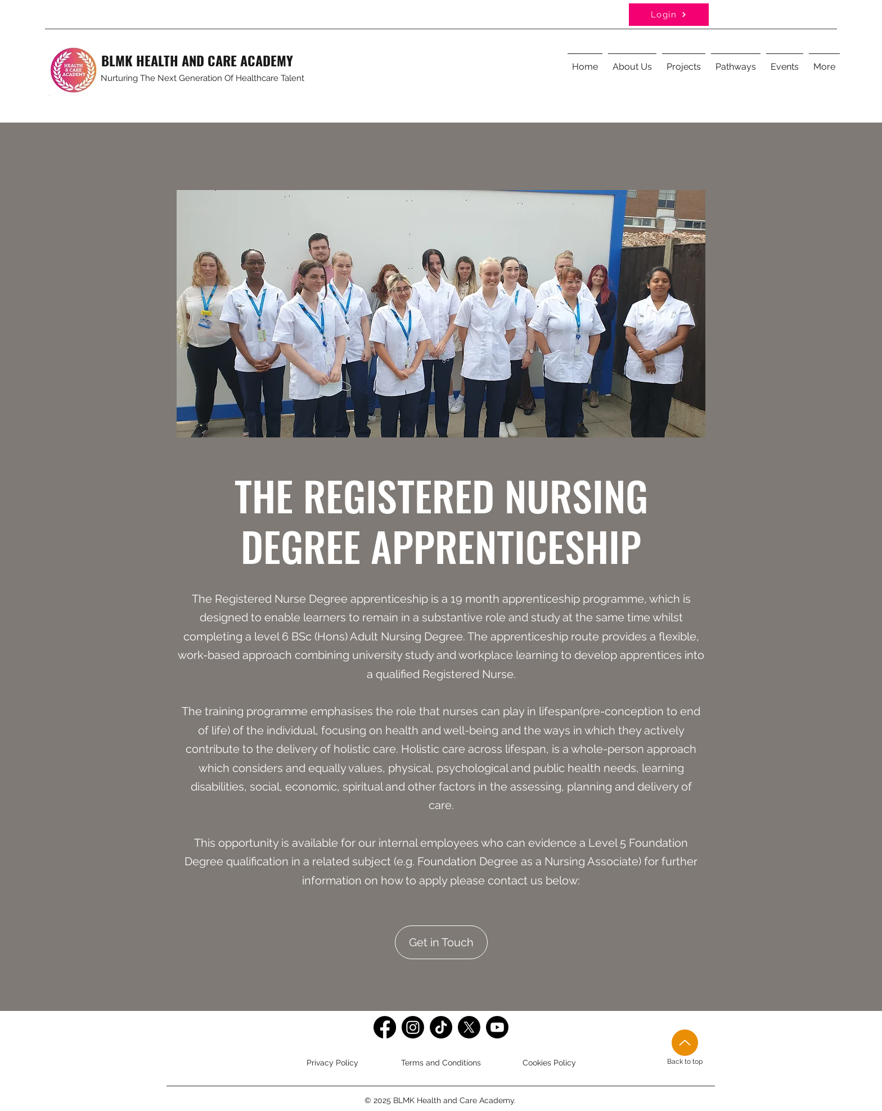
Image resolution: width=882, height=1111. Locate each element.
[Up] (685, 1042)
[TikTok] (441, 1027)
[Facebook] (385, 1027)
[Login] (669, 14)
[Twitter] (469, 1027)
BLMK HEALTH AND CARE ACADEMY (197, 60)
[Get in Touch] (441, 942)
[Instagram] (413, 1027)
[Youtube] (497, 1027)
